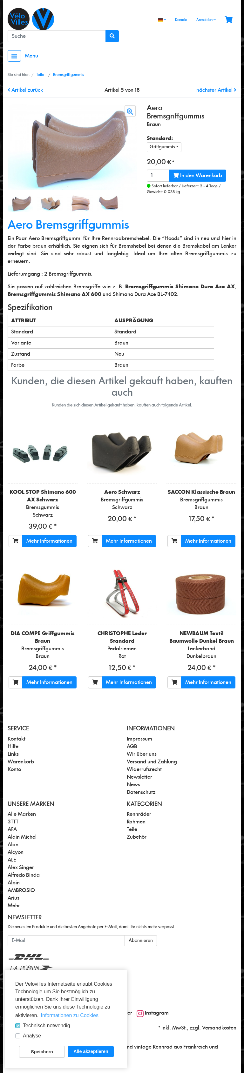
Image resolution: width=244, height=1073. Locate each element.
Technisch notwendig (46, 1025)
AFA (12, 829)
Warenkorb (21, 761)
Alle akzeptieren (90, 1051)
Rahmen (136, 821)
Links (13, 754)
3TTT (13, 821)
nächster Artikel (216, 90)
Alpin (14, 882)
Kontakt (181, 20)
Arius (13, 898)
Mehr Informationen (49, 541)
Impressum (139, 738)
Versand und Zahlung (152, 761)
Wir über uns (142, 754)
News (133, 784)
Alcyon (16, 852)
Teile (132, 829)
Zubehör (136, 837)
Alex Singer (21, 867)
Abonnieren (141, 940)
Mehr (14, 905)
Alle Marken (22, 814)
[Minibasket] (228, 20)
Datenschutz (141, 792)
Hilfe (13, 746)
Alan (13, 844)
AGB (132, 746)
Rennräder (139, 814)
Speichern (42, 1051)
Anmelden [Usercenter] (206, 20)
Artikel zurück (25, 90)
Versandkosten (219, 1027)
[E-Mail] (66, 940)
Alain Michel (22, 837)
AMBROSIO (21, 890)
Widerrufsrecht (144, 769)
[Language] (162, 20)
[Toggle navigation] (14, 56)
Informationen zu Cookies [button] (69, 1015)
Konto (14, 769)
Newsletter (139, 777)
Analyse (32, 1035)
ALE (12, 859)
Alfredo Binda (24, 875)
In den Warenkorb (197, 175)
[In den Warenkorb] (16, 541)
